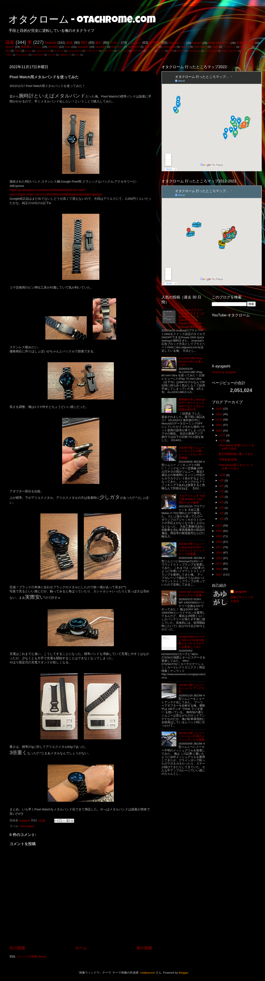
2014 (219, 563)
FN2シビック (176, 42)
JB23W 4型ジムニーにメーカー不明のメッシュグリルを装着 (191, 736)
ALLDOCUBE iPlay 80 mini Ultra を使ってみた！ (191, 361)
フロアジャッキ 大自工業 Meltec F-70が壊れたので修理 (191, 499)
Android (51, 42)
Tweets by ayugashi (224, 372)
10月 (222, 475)
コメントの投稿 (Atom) (31, 956)
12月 (222, 435)
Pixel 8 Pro (122, 51)
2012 (219, 574)
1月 (222, 518)
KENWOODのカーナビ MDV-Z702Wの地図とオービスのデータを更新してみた (191, 641)
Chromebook (211, 51)
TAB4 (17, 50)
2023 (219, 424)
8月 (222, 486)
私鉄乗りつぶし (31, 46)
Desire (28, 51)
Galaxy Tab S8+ (229, 51)
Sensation (100, 46)
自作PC (154, 42)
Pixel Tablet (37, 54)
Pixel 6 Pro (117, 46)
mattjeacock (147, 972)
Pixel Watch (200, 46)
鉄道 (69, 42)
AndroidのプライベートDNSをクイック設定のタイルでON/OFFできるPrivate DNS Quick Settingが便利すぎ (191, 318)
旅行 (98, 42)
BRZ (84, 42)
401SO (180, 51)
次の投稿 (17, 948)
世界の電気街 (245, 42)
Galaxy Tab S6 (42, 51)
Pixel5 (214, 46)
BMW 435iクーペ (219, 42)
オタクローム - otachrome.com (82, 21)
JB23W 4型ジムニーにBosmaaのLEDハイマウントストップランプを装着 (191, 549)
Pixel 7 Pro (107, 51)
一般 (171, 51)
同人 (77, 54)
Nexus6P (83, 46)
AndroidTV (134, 46)
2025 (219, 414)
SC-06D (53, 46)
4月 (222, 502)
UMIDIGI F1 (65, 54)
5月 (222, 496)
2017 (219, 547)
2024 (219, 419)
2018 (219, 541)
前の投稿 (144, 948)
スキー (115, 42)
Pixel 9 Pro (137, 51)
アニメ (150, 51)
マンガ (161, 51)
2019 (219, 536)
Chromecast (169, 46)
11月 (222, 440)
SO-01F (51, 54)
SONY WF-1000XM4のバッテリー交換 (191, 593)
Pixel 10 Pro (22, 54)
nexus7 (9, 46)
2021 (219, 525)
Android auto (194, 51)
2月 (222, 513)
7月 (222, 491)
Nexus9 (185, 46)
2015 (219, 558)
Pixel (68, 46)
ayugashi (241, 591)
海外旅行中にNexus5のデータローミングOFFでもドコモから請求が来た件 (191, 404)
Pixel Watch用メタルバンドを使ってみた (236, 466)
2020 (219, 530)
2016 (219, 552)
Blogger (183, 972)
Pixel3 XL (245, 46)
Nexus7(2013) (74, 51)
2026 (219, 408)
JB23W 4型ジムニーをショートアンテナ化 (191, 688)
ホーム (81, 948)
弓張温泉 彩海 (228, 459)
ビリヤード (229, 46)
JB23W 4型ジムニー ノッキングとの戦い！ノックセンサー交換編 (191, 452)
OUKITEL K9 (92, 51)
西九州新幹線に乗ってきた (236, 454)
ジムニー (134, 42)
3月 (222, 507)
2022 (219, 430)
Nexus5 (197, 42)
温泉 (9, 42)
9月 (222, 480)
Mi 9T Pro (59, 51)
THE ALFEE (151, 46)
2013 (219, 568)
